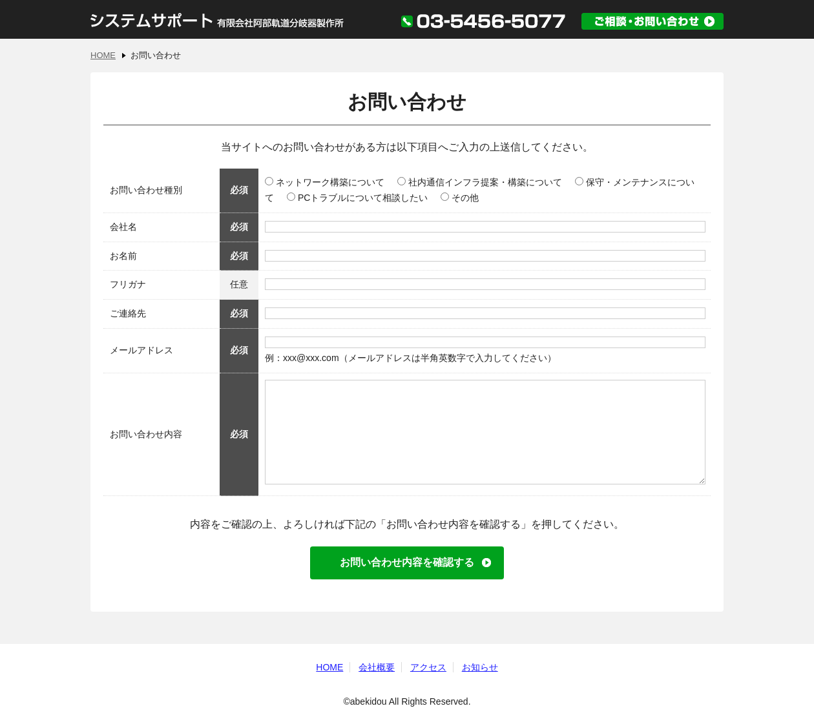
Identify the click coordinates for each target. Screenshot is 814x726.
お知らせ (480, 667)
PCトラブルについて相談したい (357, 197)
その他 (460, 197)
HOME (103, 55)
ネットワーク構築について (324, 182)
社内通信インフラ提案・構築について (479, 182)
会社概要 (377, 667)
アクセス (428, 667)
